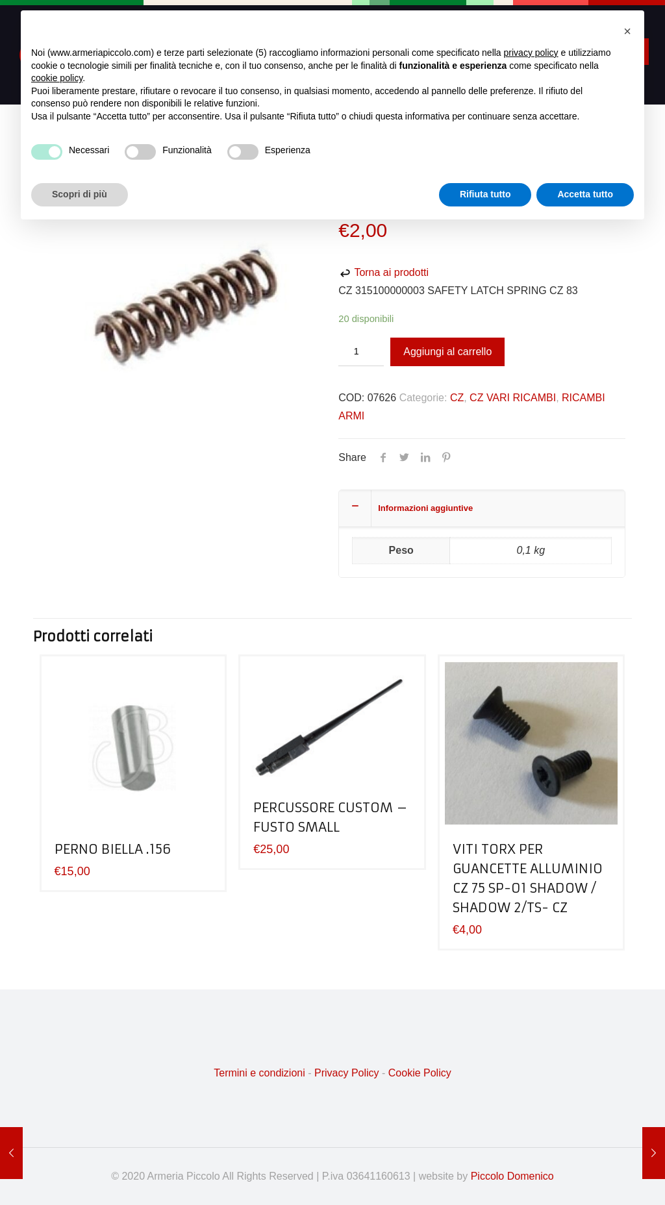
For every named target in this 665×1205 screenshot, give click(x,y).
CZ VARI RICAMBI (513, 397)
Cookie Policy (419, 1072)
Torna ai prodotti (383, 272)
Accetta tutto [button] (585, 194)
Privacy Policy (346, 1072)
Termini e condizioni (259, 1072)
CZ (457, 397)
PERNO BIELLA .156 (113, 849)
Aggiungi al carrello (447, 351)
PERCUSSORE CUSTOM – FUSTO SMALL (330, 817)
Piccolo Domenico (512, 1176)
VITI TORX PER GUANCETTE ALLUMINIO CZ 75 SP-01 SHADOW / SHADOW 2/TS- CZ (528, 878)
